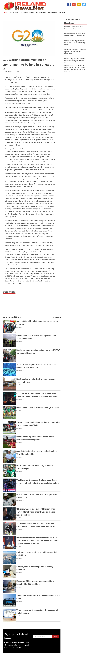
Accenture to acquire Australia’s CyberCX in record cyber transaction (75, 52)
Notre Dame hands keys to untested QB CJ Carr (37, 408)
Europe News (14, 12)
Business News (41, 12)
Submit (55, 636)
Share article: (9, 292)
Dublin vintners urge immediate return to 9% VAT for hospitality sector (74, 43)
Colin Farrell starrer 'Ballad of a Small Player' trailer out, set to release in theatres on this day (74, 67)
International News (27, 12)
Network (62, 12)
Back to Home (7, 18)
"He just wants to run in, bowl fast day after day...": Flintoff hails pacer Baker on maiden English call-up (35, 512)
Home (5, 12)
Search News (52, 12)
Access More (56, 317)
